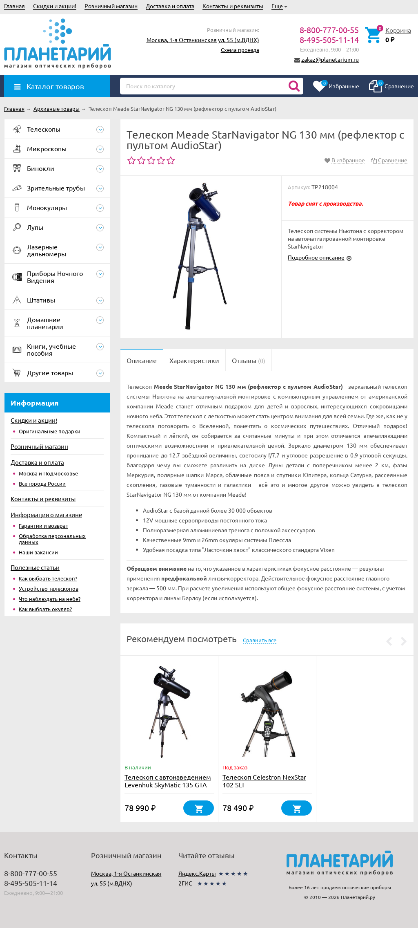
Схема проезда (240, 49)
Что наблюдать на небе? (49, 598)
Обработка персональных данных (52, 538)
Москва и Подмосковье (48, 473)
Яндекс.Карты (197, 873)
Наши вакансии (38, 552)
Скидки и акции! (54, 5)
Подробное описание (316, 257)
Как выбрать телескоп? (48, 578)
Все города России (42, 483)
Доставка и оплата (170, 5)
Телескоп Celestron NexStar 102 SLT (264, 781)
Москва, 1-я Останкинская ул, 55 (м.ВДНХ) (203, 39)
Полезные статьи (35, 567)
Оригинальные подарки (49, 431)
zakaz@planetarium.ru (330, 59)
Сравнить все (259, 640)
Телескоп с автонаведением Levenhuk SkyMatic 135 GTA (168, 781)
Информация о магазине (46, 514)
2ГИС (185, 883)
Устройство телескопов (48, 588)
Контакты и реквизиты (232, 5)
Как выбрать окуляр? (45, 608)
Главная (14, 5)
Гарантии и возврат (43, 525)
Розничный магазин (111, 5)
